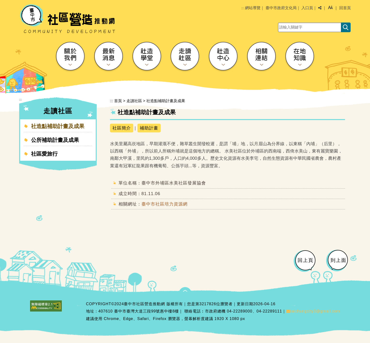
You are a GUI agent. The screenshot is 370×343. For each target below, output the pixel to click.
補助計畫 (149, 128)
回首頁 (345, 8)
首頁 (118, 101)
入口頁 (307, 8)
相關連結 (261, 54)
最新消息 (108, 54)
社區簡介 (121, 128)
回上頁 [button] (306, 260)
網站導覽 (252, 8)
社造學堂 (147, 54)
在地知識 (299, 54)
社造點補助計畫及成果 (57, 126)
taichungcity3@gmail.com (313, 311)
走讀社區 (185, 54)
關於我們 (70, 54)
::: (242, 8)
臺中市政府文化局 (281, 8)
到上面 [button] (338, 260)
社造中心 (223, 54)
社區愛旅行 (44, 154)
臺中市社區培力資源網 (165, 204)
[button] (330, 8)
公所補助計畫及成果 (55, 140)
